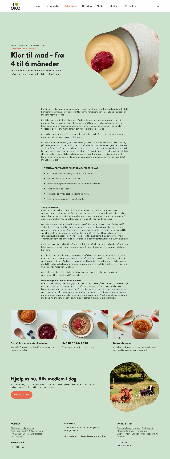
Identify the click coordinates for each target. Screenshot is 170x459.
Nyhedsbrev (114, 6)
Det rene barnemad (40, 45)
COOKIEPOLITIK (124, 445)
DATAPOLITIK (123, 442)
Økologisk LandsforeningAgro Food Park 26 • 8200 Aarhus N (27, 429)
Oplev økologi (70, 6)
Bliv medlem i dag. (22, 395)
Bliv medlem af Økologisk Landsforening (85, 436)
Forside (13, 45)
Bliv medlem (130, 6)
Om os (37, 6)
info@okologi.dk (34, 433)
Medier (100, 6)
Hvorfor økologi (52, 6)
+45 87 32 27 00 (18, 433)
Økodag (135, 433)
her (94, 258)
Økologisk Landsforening (128, 428)
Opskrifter (87, 6)
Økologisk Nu (148, 428)
